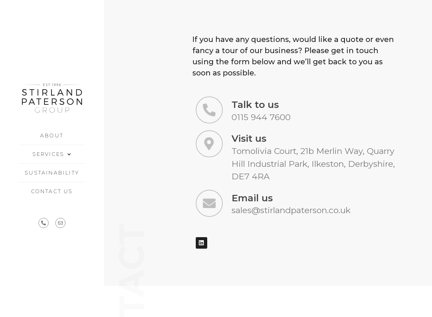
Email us (252, 198)
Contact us (52, 191)
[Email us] (209, 203)
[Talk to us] (209, 109)
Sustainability (52, 172)
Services (52, 154)
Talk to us (255, 104)
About (51, 135)
